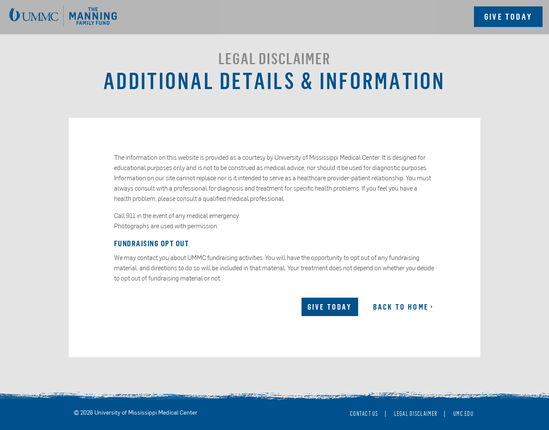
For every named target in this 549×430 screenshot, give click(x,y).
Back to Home (400, 306)
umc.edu (463, 414)
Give (508, 16)
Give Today (330, 306)
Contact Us (364, 414)
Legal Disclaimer (415, 414)
